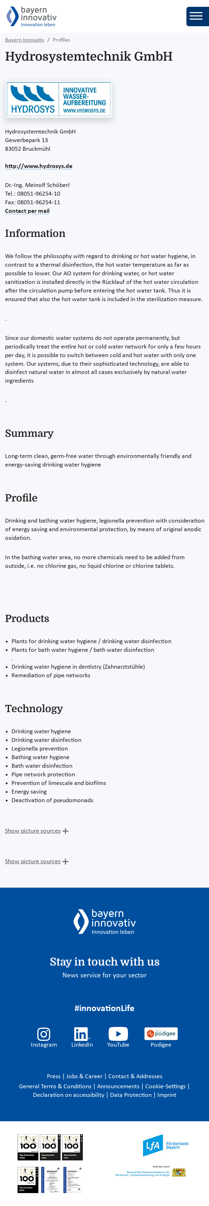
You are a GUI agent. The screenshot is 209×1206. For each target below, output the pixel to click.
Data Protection (131, 1095)
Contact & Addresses (135, 1076)
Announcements (119, 1086)
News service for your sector (104, 975)
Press (54, 1076)
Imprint (166, 1095)
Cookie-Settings (165, 1086)
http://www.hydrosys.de (38, 166)
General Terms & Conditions (56, 1086)
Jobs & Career (85, 1076)
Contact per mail (27, 211)
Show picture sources (33, 831)
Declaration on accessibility (69, 1095)
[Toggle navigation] (197, 16)
